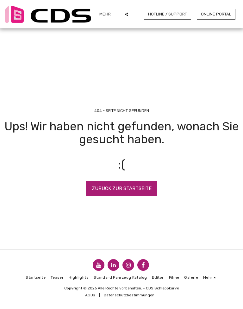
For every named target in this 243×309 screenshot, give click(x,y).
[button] (126, 14)
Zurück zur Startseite (122, 188)
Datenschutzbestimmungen (129, 295)
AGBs (90, 295)
